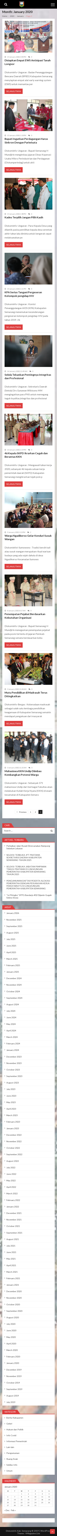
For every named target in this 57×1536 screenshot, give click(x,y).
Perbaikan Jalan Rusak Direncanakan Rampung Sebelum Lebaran (28, 847)
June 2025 (11, 945)
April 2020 (11, 1343)
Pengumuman (12, 1453)
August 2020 (12, 1317)
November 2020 (14, 1298)
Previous (22, 812)
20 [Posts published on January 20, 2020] (8, 1502)
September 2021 (14, 1232)
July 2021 (10, 1245)
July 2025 (10, 939)
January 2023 (12, 1128)
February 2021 (13, 1278)
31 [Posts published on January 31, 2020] (35, 1505)
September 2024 (14, 998)
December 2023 (14, 1056)
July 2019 (10, 1402)
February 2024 (13, 1043)
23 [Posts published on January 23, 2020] (28, 1502)
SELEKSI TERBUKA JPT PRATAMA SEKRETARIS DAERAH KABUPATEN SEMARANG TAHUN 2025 (23, 857)
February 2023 (13, 1121)
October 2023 (13, 1069)
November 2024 (14, 984)
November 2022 (14, 1141)
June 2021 (11, 1252)
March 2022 (12, 1193)
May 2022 (11, 1180)
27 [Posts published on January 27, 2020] (8, 1505)
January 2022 (12, 1206)
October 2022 (13, 1148)
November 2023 (14, 1063)
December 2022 (14, 1135)
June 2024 (11, 1017)
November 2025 (14, 919)
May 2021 (11, 1258)
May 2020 (11, 1337)
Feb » (13, 1510)
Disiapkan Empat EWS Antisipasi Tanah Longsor (28, 62)
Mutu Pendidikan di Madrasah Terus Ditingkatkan (26, 694)
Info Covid (11, 1435)
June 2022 (11, 1174)
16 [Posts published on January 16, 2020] (28, 1500)
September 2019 (14, 1389)
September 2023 (14, 1076)
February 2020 (13, 1356)
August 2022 (12, 1161)
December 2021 (14, 1213)
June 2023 (11, 1095)
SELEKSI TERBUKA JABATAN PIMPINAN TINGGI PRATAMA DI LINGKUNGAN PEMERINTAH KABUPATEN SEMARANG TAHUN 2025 (26, 870)
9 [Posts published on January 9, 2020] (28, 1497)
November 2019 (14, 1376)
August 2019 (12, 1395)
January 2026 (12, 913)
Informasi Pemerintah (16, 1441)
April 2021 (11, 1265)
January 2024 (12, 1050)
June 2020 (11, 1330)
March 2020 (12, 1350)
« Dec (7, 1510)
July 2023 (10, 1089)
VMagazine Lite (32, 1533)
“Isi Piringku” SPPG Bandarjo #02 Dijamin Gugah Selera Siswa (29, 896)
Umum (9, 1470)
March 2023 (12, 1115)
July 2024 (10, 1011)
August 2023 (12, 1082)
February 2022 (13, 1200)
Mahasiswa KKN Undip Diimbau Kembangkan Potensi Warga (23, 773)
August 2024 (12, 1004)
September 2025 (14, 926)
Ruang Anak (12, 1459)
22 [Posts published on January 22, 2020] (21, 1502)
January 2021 (12, 1285)
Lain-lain (10, 1447)
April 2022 (11, 1187)
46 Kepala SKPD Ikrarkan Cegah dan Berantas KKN (26, 455)
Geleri (9, 1423)
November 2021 (14, 1219)
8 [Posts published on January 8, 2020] (21, 1497)
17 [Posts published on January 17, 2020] (35, 1500)
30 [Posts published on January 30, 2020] (28, 1505)
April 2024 (11, 1030)
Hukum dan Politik (14, 1429)
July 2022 (10, 1167)
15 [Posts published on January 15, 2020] (21, 1500)
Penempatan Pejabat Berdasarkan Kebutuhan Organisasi (25, 615)
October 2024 (13, 991)
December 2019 (14, 1369)
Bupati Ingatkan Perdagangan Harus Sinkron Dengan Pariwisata (26, 140)
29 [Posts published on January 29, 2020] (21, 1505)
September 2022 (14, 1154)
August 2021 (12, 1239)
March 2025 (12, 959)
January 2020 (12, 1363)
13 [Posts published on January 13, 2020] (8, 1500)
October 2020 (13, 1304)
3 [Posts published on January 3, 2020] (35, 1494)
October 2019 (13, 1382)
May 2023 (11, 1102)
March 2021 (12, 1272)
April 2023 (11, 1108)
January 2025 (12, 971)
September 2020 (14, 1311)
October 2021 (13, 1226)
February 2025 (13, 965)
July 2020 (10, 1324)
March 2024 (12, 1037)
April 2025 (11, 952)
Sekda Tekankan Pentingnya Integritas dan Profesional (28, 376)
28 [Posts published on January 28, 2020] (15, 1505)
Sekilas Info (11, 1465)
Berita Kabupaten (14, 1417)
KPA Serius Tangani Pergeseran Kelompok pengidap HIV (23, 294)
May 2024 (11, 1024)
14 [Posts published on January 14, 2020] (15, 1500)
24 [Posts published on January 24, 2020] (35, 1502)
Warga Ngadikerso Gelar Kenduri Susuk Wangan (28, 537)
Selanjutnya (13, 91)
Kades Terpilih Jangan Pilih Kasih (24, 217)
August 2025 (12, 932)
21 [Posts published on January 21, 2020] (15, 1502)
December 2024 (14, 978)
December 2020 (14, 1291)
